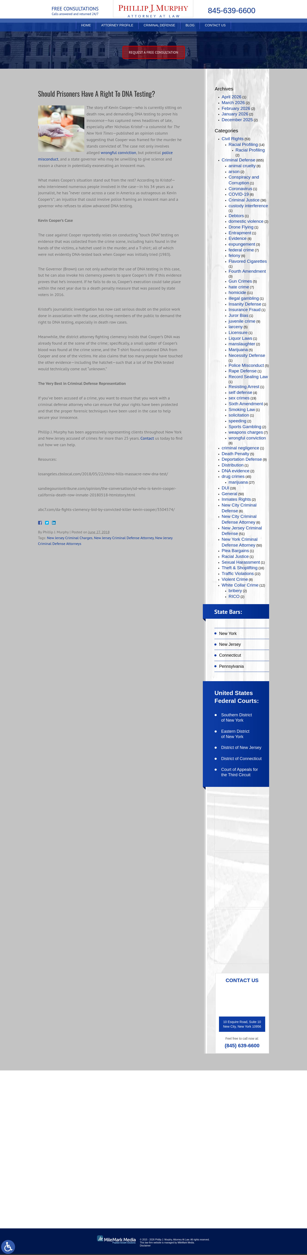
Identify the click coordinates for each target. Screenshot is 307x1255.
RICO (234, 596)
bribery (235, 590)
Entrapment (240, 232)
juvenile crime (242, 321)
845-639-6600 (231, 11)
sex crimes (239, 398)
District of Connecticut (241, 758)
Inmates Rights (236, 499)
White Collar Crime (240, 585)
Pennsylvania (231, 666)
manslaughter (242, 343)
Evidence (238, 238)
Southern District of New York (236, 718)
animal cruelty (242, 165)
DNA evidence (235, 470)
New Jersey (230, 644)
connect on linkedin (243, 1142)
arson (234, 171)
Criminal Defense (159, 29)
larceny (236, 326)
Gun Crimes (240, 281)
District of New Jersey (241, 747)
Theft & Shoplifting (240, 567)
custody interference (248, 205)
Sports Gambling (245, 426)
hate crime (239, 286)
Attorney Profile (117, 29)
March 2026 (233, 102)
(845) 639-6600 (242, 1045)
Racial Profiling (243, 144)
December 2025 (237, 119)
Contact (147, 438)
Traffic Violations (238, 573)
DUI (225, 487)
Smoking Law (242, 409)
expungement (242, 244)
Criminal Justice (244, 200)
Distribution (233, 465)
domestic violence (246, 221)
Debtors (236, 215)
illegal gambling (244, 298)
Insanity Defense (245, 304)
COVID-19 (239, 194)
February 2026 (236, 108)
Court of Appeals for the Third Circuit (239, 772)
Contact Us (215, 29)
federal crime (241, 249)
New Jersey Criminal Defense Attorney (124, 537)
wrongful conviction (118, 152)
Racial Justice (235, 556)
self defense (240, 392)
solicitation (239, 415)
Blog (190, 29)
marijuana (238, 482)
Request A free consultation (153, 52)
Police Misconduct (246, 365)
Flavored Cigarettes (248, 261)
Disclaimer (145, 1246)
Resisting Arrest (244, 386)
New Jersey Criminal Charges (69, 537)
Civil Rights (233, 138)
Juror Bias (239, 315)
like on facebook (240, 1113)
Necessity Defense (247, 355)
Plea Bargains (235, 550)
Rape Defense (243, 370)
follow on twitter (240, 1127)
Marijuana (238, 349)
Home (86, 29)
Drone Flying (241, 227)
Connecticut (230, 655)
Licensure (238, 332)
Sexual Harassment (241, 562)
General (229, 493)
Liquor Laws (240, 338)
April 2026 (232, 96)
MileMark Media (186, 1243)
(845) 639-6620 (70, 1158)
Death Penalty (235, 453)
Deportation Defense (242, 459)
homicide (237, 292)
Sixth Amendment (246, 403)
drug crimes (233, 476)
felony (234, 255)
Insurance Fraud (245, 309)
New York (228, 633)
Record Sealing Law (248, 376)
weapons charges (246, 432)
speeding (237, 420)
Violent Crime (235, 579)
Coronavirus (240, 188)
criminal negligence (240, 447)
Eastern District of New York (235, 734)
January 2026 (235, 113)
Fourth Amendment (247, 271)
